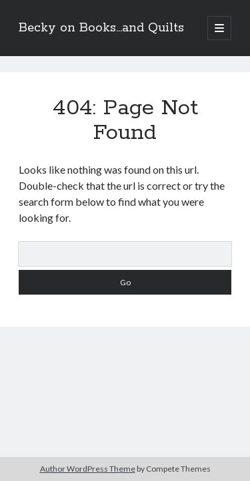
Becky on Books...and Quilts (101, 28)
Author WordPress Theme (87, 469)
